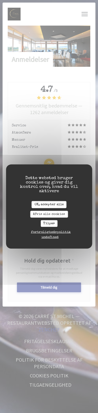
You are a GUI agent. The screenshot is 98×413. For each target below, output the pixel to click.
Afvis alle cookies (49, 214)
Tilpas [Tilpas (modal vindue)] (49, 223)
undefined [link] (50, 237)
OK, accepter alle (49, 204)
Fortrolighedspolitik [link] (51, 232)
